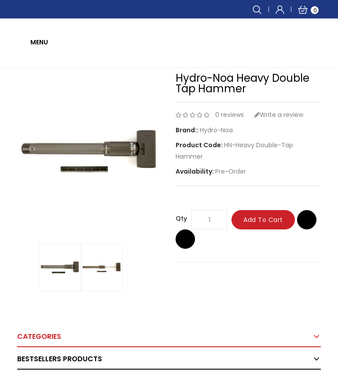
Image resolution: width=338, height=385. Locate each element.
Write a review (278, 114)
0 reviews (229, 114)
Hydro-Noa (216, 130)
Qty (181, 218)
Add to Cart (263, 219)
